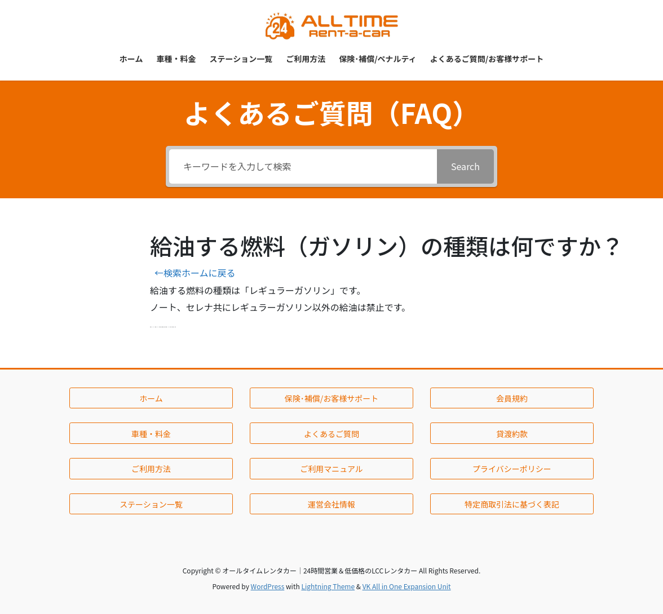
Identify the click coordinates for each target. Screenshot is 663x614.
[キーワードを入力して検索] (303, 166)
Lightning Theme (328, 586)
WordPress (268, 586)
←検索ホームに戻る (195, 272)
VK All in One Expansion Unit (407, 586)
